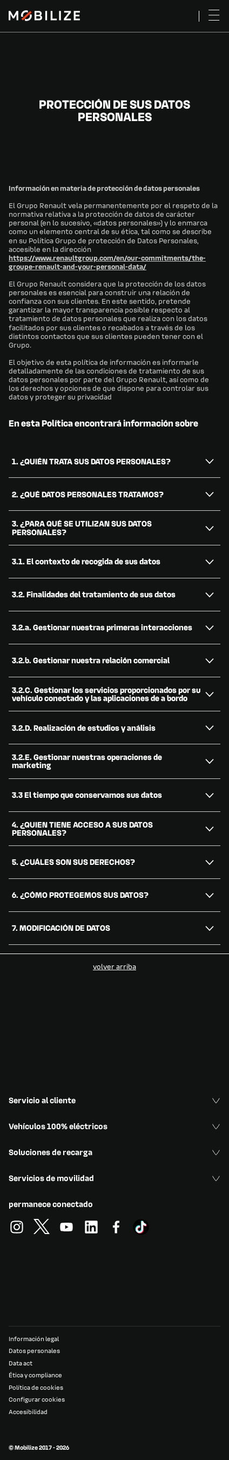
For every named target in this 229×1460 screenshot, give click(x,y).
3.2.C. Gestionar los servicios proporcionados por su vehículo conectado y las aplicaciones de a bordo (106, 693)
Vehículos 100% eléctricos (114, 1126)
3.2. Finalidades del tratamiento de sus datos (94, 594)
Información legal (34, 1339)
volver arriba (114, 966)
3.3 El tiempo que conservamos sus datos (87, 794)
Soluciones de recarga (114, 1151)
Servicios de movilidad (114, 1177)
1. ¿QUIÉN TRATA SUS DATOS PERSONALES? (91, 461)
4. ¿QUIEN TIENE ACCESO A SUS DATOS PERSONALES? (82, 828)
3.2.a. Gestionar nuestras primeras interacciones (102, 627)
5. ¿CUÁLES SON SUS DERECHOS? (73, 861)
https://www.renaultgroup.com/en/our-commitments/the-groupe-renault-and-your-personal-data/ (107, 262)
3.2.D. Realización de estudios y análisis (84, 727)
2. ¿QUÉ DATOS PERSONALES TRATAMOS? (88, 494)
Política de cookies (36, 1387)
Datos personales (34, 1350)
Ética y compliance (35, 1375)
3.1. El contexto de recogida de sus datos (86, 561)
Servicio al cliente (114, 1100)
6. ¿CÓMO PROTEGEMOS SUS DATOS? (80, 894)
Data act (20, 1363)
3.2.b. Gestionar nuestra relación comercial (91, 660)
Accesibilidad (28, 1412)
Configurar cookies (37, 1399)
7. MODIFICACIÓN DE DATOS (61, 927)
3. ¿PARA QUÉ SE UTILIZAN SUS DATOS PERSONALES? (82, 527)
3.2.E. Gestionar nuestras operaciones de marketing (87, 760)
